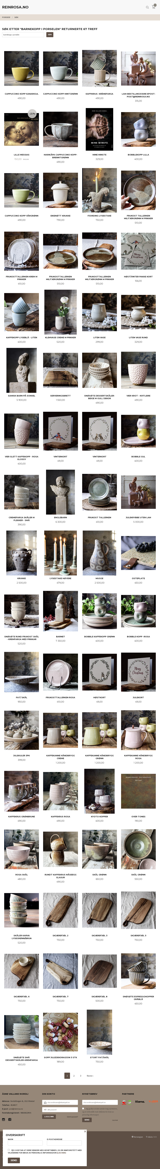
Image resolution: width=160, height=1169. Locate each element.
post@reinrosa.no (16, 1109)
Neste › (90, 1075)
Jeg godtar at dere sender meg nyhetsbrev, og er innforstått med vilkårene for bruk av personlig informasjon (100, 1112)
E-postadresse (64, 1142)
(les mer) (61, 1153)
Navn (25, 1142)
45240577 (13, 1105)
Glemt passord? (72, 1117)
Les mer (115, 1120)
